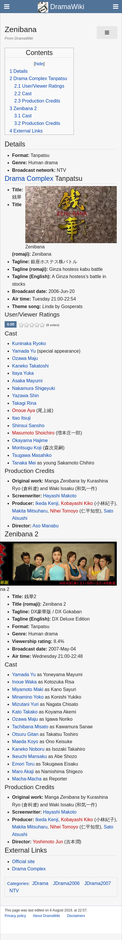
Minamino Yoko (28, 697)
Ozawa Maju (25, 358)
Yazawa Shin (25, 395)
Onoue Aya (23, 410)
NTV (14, 890)
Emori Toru (23, 763)
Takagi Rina (24, 403)
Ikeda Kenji (46, 503)
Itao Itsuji (21, 418)
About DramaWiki (46, 916)
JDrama (40, 883)
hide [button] (39, 63)
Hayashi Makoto (59, 495)
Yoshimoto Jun (48, 841)
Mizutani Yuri (25, 704)
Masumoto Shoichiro (33, 432)
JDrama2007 (97, 883)
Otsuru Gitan (25, 734)
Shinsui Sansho (28, 425)
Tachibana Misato (30, 726)
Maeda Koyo (25, 741)
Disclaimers (76, 916)
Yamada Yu (24, 351)
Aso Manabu (46, 525)
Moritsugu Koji (27, 447)
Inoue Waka (24, 681)
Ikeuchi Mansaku (29, 756)
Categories (17, 883)
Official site (23, 861)
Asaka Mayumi (27, 380)
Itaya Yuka (23, 373)
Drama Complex (29, 178)
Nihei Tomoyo (64, 510)
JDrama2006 (66, 883)
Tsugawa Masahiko (32, 455)
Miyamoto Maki (28, 689)
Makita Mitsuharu (30, 510)
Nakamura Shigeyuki (33, 388)
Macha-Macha (27, 778)
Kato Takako (25, 711)
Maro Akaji (23, 771)
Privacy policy (15, 916)
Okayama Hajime (30, 440)
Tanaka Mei (24, 462)
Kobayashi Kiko (77, 503)
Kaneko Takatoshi (30, 365)
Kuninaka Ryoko (29, 343)
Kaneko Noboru (28, 749)
